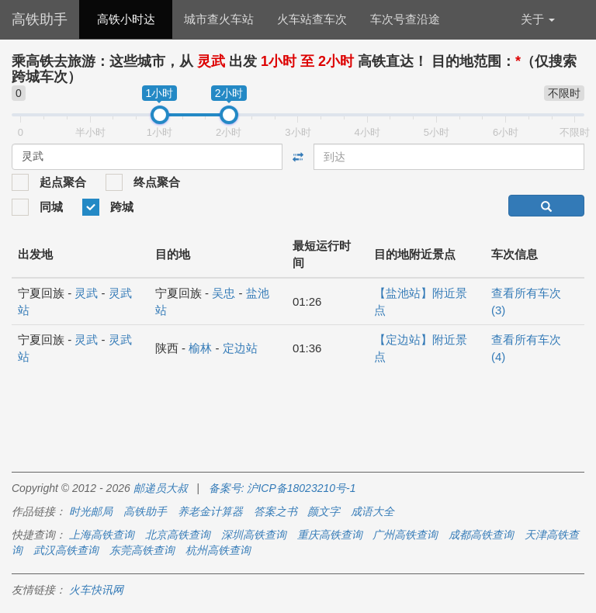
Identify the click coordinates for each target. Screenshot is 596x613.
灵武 (86, 293)
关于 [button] (538, 19)
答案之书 (275, 511)
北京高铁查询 (177, 534)
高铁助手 (40, 19)
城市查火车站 (219, 19)
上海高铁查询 (101, 534)
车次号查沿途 (405, 19)
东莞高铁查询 (142, 550)
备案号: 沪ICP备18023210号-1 (282, 488)
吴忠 (223, 293)
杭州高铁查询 (218, 550)
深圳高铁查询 (253, 534)
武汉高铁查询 (66, 550)
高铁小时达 (126, 19)
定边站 (240, 348)
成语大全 (372, 511)
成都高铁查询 (481, 534)
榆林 (200, 348)
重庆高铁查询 (329, 534)
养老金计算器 (210, 511)
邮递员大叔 (160, 488)
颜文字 (323, 511)
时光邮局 (91, 511)
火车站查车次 (312, 19)
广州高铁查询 (405, 534)
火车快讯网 (96, 590)
